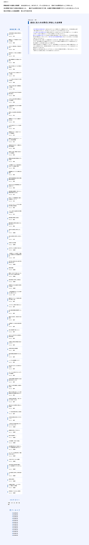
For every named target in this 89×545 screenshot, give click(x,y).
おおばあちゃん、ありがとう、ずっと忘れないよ (35, 5)
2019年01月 (15, 529)
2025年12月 (15, 520)
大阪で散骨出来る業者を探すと (39, 29)
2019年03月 (15, 526)
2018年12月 (15, 531)
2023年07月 (15, 524)
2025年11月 (15, 522)
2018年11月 (15, 533)
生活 (14, 502)
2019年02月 (15, 527)
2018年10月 (15, 535)
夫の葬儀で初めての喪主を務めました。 (15, 8)
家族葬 (9, 502)
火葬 (11, 502)
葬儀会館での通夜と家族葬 (11, 5)
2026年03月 (15, 515)
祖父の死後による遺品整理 (11, 11)
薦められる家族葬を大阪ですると (40, 35)
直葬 (35, 19)
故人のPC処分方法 (26, 11)
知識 (19, 502)
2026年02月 (15, 516)
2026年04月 (15, 513)
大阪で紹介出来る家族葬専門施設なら (56, 36)
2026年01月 (15, 518)
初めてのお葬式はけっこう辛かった (62, 5)
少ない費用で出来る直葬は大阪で (40, 32)
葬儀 (8, 504)
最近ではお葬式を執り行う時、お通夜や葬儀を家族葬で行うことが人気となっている (54, 8)
